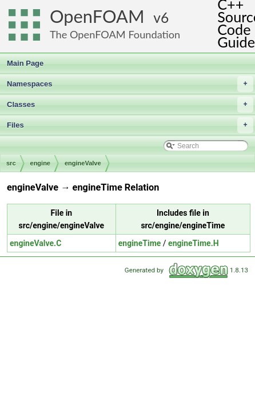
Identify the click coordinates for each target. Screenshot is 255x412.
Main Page (25, 63)
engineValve (83, 163)
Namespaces (130, 84)
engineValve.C (35, 243)
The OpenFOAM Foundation (115, 34)
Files (130, 125)
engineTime (139, 243)
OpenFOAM (97, 16)
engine (40, 163)
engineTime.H (193, 243)
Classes (130, 105)
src (11, 163)
